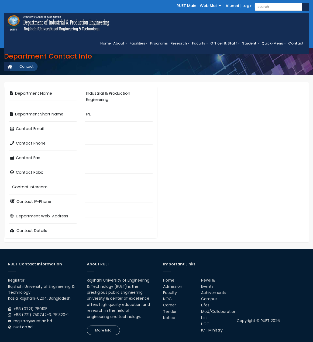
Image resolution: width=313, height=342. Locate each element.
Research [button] (178, 43)
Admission (172, 286)
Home (106, 43)
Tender (170, 311)
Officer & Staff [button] (223, 43)
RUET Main (186, 5)
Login (247, 5)
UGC (205, 324)
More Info (103, 330)
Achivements (213, 292)
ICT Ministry (212, 330)
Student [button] (249, 43)
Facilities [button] (137, 43)
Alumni (232, 5)
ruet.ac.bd (23, 327)
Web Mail (210, 5)
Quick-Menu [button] (272, 43)
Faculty (170, 292)
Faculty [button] (198, 43)
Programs (159, 43)
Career (169, 305)
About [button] (118, 43)
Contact (296, 43)
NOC (167, 299)
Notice (169, 317)
